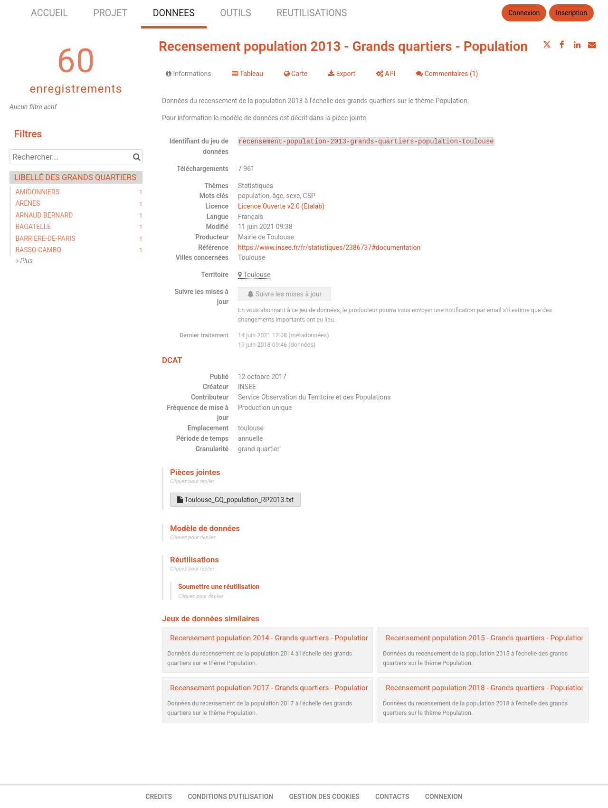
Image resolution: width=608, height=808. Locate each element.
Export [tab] (341, 73)
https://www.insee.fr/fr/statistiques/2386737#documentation (329, 247)
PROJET (110, 13)
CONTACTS (392, 796)
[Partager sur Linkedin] (577, 44)
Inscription (571, 13)
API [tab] (385, 73)
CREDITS (158, 796)
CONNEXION (444, 796)
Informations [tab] (188, 73)
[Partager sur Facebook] (562, 44)
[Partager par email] (591, 44)
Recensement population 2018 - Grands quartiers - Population (485, 688)
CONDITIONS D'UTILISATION (230, 796)
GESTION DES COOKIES (324, 796)
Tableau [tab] (247, 73)
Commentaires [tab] (447, 73)
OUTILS (235, 13)
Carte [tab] (295, 73)
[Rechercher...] (76, 156)
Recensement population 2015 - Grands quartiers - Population (485, 638)
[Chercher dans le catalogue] (136, 156)
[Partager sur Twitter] (547, 44)
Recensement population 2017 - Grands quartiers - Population (270, 688)
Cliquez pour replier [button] (192, 481)
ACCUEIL (49, 13)
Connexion (524, 13)
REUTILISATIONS (311, 13)
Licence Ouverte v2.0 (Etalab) (281, 206)
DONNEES (174, 13)
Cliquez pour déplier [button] (193, 537)
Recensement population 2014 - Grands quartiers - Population (270, 638)
